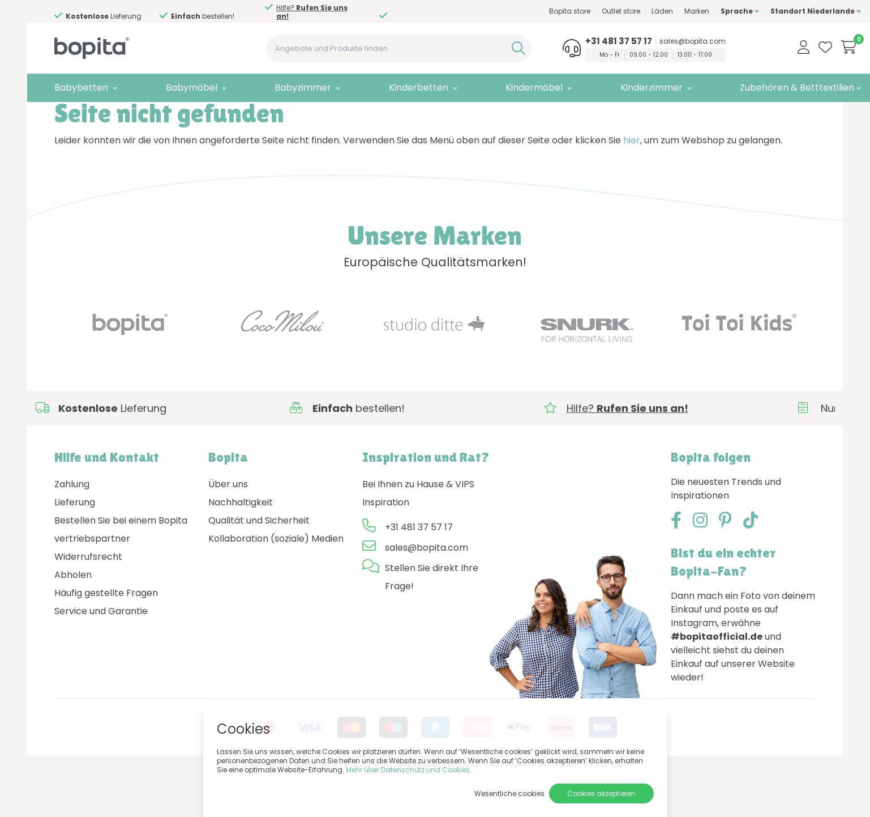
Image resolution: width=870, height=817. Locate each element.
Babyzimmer (287, 87)
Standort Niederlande (770, 11)
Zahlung (71, 526)
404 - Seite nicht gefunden (136, 116)
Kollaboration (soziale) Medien (276, 581)
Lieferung (74, 544)
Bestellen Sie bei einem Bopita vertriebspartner (120, 572)
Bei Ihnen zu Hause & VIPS (418, 526)
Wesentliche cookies (509, 793)
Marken (651, 11)
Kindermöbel (504, 87)
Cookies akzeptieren (601, 793)
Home (65, 116)
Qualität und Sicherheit (259, 562)
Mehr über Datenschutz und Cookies (408, 770)
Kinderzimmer (613, 87)
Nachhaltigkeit (240, 544)
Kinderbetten (395, 87)
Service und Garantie (101, 653)
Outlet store (575, 11)
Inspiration (385, 544)
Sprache (694, 11)
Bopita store (524, 11)
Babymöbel (183, 87)
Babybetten (81, 87)
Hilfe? (312, 12)
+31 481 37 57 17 (581, 41)
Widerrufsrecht (88, 599)
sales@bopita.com (655, 41)
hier (631, 182)
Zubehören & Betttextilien (752, 87)
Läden (617, 11)
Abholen (73, 617)
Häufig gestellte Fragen (106, 635)
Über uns (228, 526)
